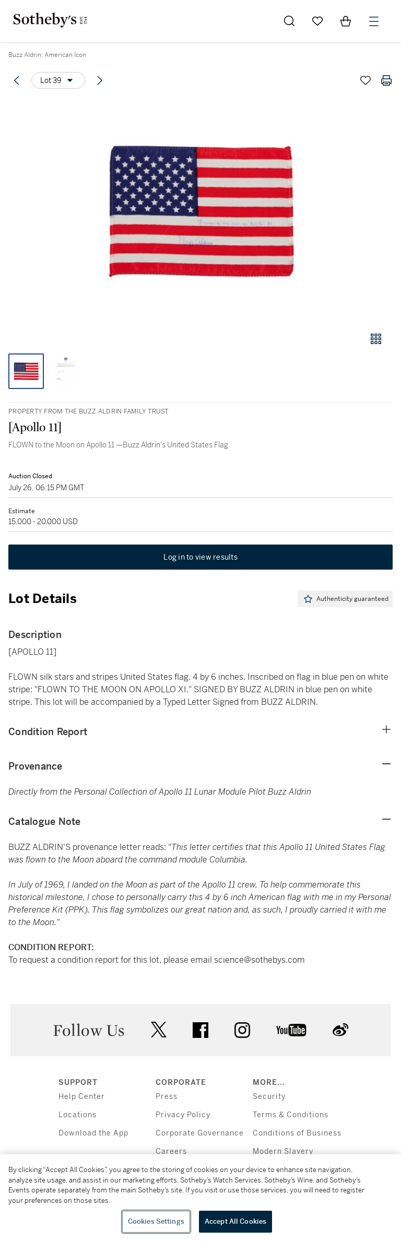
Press (167, 1096)
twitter (159, 1030)
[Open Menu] (374, 21)
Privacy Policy (183, 1114)
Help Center (81, 1096)
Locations (77, 1114)
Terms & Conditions (290, 1114)
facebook (200, 1030)
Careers (171, 1151)
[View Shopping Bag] (345, 20)
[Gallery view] (376, 338)
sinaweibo (340, 1029)
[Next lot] (99, 80)
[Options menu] (58, 80)
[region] (200, 1197)
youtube (291, 1030)
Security (269, 1096)
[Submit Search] (289, 21)
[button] (200, 210)
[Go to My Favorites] (317, 20)
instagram (242, 1030)
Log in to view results (200, 557)
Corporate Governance (200, 1133)
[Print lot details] (386, 80)
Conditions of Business (297, 1133)
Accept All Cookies (235, 1221)
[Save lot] (365, 80)
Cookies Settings (156, 1221)
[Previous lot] (16, 80)
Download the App (93, 1133)
